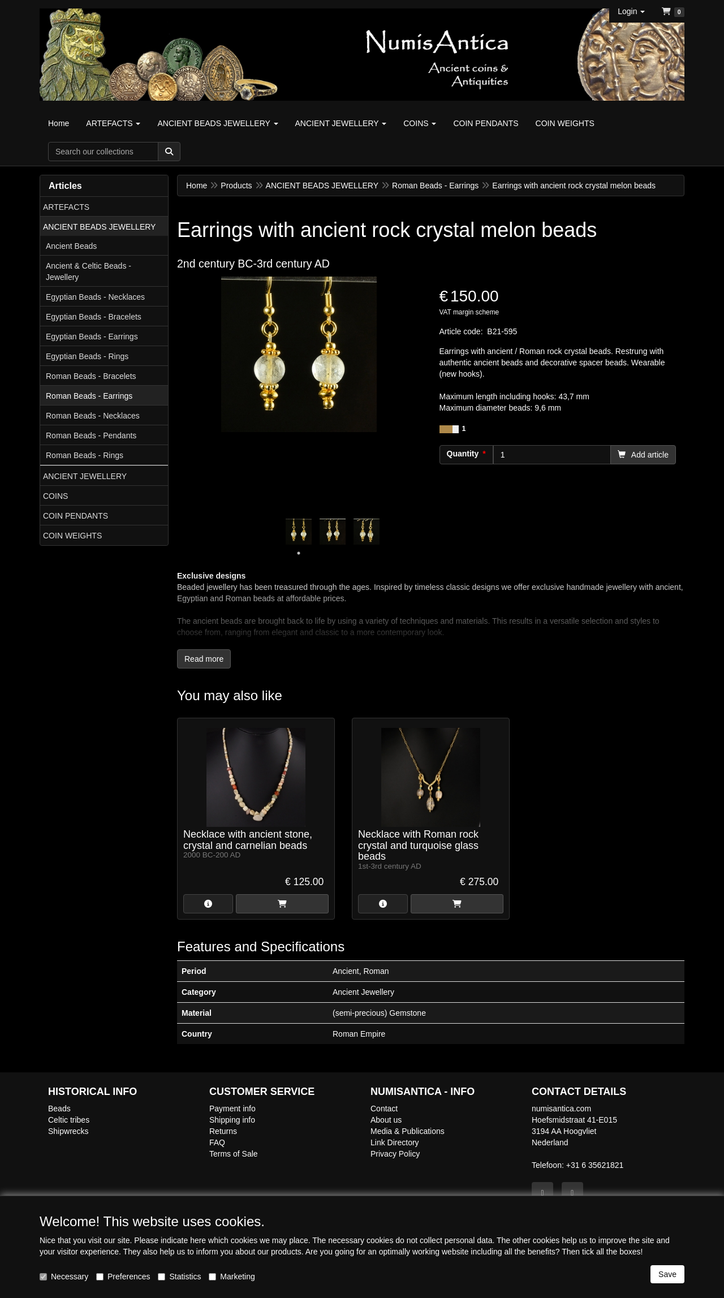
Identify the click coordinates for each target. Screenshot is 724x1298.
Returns (223, 1131)
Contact (384, 1108)
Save (667, 1274)
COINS (55, 496)
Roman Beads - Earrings (89, 395)
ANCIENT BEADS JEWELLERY (99, 226)
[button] (631, 11)
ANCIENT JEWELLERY (85, 476)
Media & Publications (407, 1131)
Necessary (64, 1276)
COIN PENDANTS (75, 515)
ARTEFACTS (66, 207)
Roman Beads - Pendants (91, 435)
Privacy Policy (395, 1153)
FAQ (217, 1142)
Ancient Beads (71, 246)
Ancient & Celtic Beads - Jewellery (88, 271)
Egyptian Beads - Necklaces (95, 296)
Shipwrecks (68, 1131)
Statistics (179, 1276)
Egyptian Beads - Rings (87, 356)
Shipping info (232, 1119)
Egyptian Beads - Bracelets (93, 316)
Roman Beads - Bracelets (91, 376)
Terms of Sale (233, 1153)
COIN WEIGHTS (72, 535)
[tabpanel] (299, 532)
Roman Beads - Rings (84, 455)
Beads (59, 1108)
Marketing (232, 1276)
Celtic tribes (68, 1119)
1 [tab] (298, 553)
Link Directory (394, 1142)
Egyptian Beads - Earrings (92, 336)
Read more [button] (203, 658)
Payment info (232, 1108)
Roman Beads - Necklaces (93, 415)
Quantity (463, 454)
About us (386, 1119)
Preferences (123, 1276)
